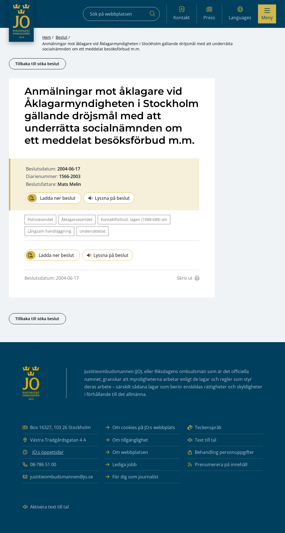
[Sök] (152, 14)
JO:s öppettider (48, 452)
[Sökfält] (121, 14)
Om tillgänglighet (126, 440)
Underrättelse (92, 231)
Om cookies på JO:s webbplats (140, 427)
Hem (46, 37)
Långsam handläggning (49, 231)
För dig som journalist (131, 477)
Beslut (61, 37)
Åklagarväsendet (77, 219)
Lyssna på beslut (109, 198)
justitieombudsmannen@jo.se (57, 477)
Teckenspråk (204, 427)
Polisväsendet (40, 219)
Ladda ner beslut (51, 198)
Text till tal (201, 440)
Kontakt (181, 13)
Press (209, 13)
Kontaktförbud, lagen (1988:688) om (134, 219)
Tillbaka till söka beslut (37, 63)
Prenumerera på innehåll (217, 464)
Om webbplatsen (126, 452)
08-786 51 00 (39, 464)
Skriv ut (188, 278)
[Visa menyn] (267, 13)
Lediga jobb (121, 464)
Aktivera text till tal (45, 507)
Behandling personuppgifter (220, 452)
